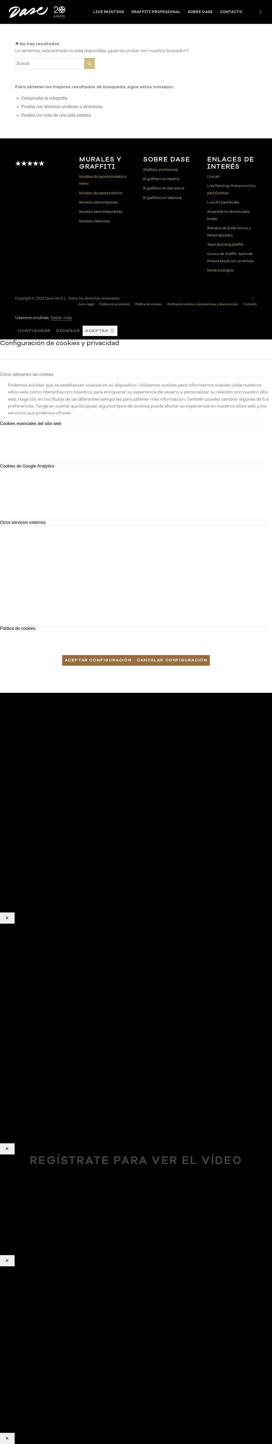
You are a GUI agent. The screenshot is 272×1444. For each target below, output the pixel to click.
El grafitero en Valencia (162, 198)
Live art (213, 176)
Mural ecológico (220, 270)
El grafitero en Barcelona (163, 188)
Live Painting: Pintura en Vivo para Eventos (231, 189)
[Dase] (37, 12)
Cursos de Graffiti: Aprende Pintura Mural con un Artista (230, 257)
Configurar (34, 331)
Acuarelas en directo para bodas (228, 215)
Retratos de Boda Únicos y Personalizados (229, 231)
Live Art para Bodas (223, 202)
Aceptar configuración (98, 660)
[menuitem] (109, 12)
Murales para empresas (98, 202)
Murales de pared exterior (100, 193)
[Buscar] (55, 63)
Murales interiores (94, 221)
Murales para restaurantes (101, 211)
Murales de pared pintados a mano (102, 180)
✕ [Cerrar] (7, 918)
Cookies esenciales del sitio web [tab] (30, 423)
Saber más (61, 318)
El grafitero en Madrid (161, 179)
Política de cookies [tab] (17, 628)
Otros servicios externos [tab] (23, 522)
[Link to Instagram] (261, 12)
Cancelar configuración (172, 660)
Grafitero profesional (160, 169)
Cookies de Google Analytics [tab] (27, 466)
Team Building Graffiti (225, 244)
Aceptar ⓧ (99, 331)
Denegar (68, 331)
